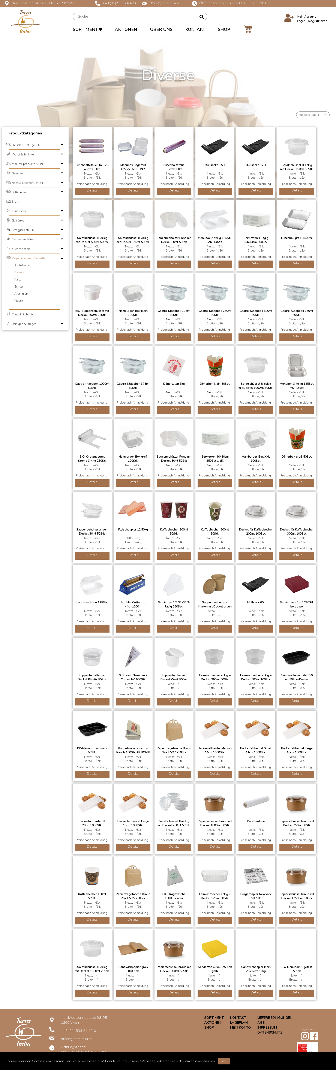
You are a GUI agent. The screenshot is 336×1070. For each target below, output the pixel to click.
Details (92, 190)
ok (224, 1061)
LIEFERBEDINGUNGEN (274, 1017)
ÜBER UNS (161, 29)
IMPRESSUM (267, 1027)
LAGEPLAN (239, 1022)
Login (301, 21)
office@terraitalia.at (161, 3)
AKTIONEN (126, 29)
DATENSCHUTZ (269, 1032)
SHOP (224, 29)
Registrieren (317, 21)
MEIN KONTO (240, 1027)
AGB (261, 1022)
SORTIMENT (87, 29)
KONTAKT (195, 29)
